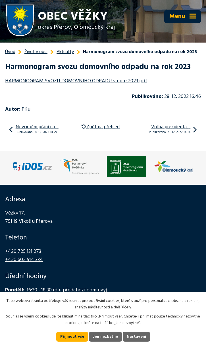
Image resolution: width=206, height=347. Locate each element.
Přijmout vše (72, 336)
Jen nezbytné (105, 336)
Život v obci (35, 52)
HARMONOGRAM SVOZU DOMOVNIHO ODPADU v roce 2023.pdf (76, 81)
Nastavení (136, 336)
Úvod (10, 52)
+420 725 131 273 (23, 251)
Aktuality (65, 52)
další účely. (123, 307)
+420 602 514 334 (24, 260)
